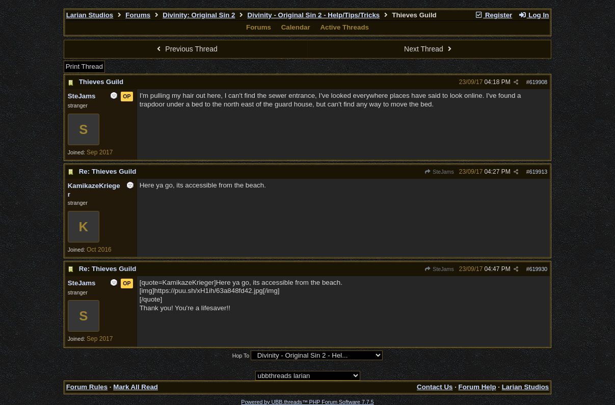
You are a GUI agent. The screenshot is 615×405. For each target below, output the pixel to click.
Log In (533, 15)
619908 (538, 82)
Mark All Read (135, 387)
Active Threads (344, 27)
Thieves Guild (101, 82)
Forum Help (477, 387)
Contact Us (434, 387)
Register (494, 15)
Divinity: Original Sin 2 (199, 15)
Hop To (241, 356)
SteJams (439, 172)
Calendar (295, 27)
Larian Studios (90, 15)
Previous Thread (186, 49)
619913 (538, 172)
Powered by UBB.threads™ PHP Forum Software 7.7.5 (307, 402)
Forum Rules (87, 387)
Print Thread (84, 66)
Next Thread (429, 49)
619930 (538, 269)
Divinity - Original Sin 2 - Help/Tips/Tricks (314, 15)
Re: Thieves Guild (108, 171)
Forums (137, 15)
